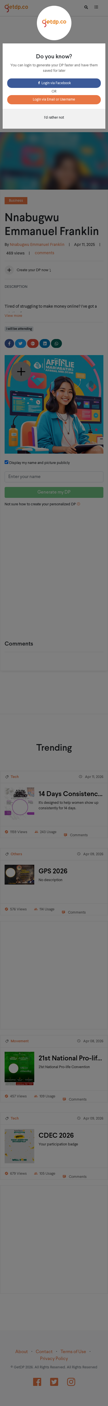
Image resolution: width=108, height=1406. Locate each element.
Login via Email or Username (54, 99)
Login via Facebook (54, 83)
